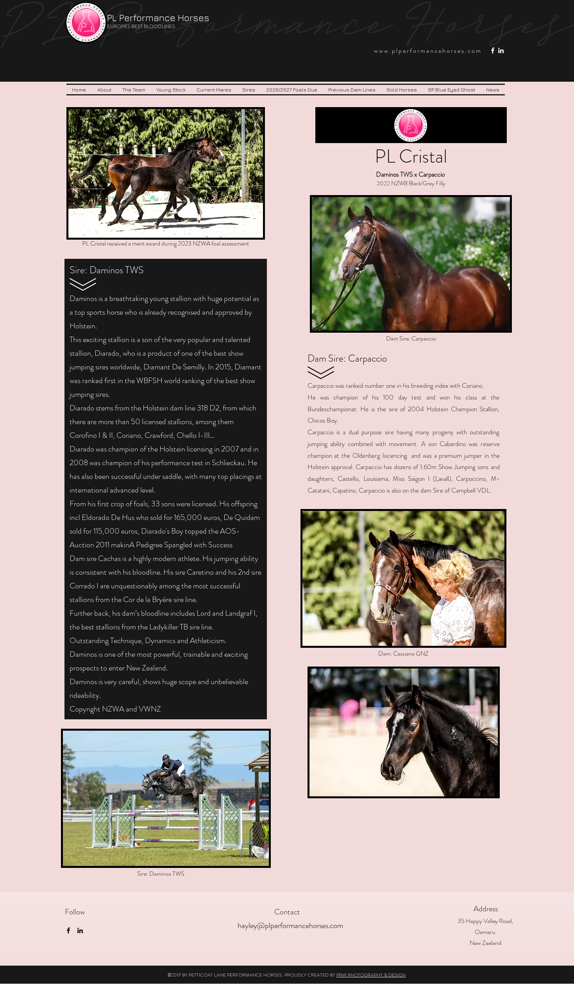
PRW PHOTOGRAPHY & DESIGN (371, 975)
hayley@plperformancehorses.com (290, 925)
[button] (134, 89)
